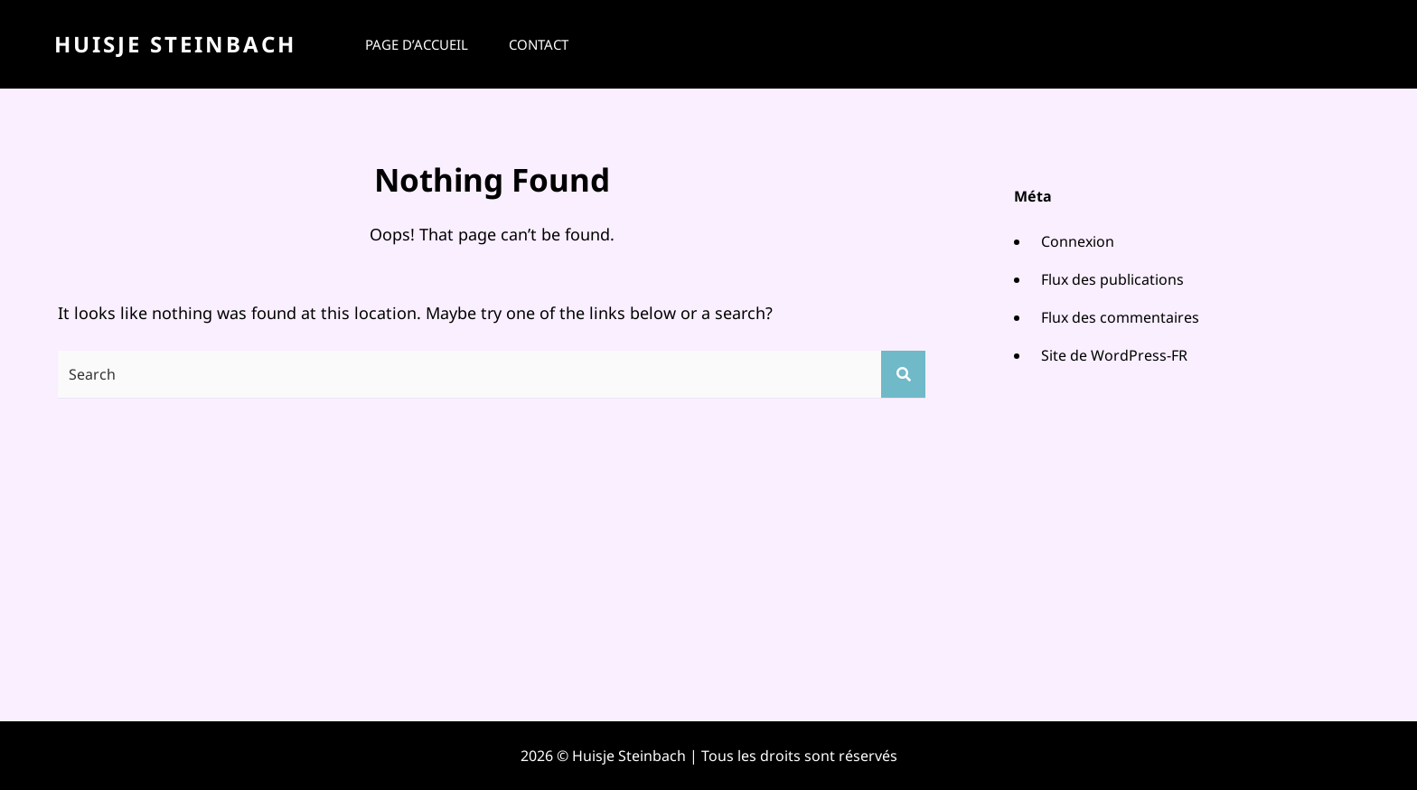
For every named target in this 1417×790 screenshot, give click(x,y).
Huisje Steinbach (175, 44)
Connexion (1077, 241)
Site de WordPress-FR (1114, 355)
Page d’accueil (416, 44)
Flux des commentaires (1120, 317)
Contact (538, 44)
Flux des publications (1112, 279)
